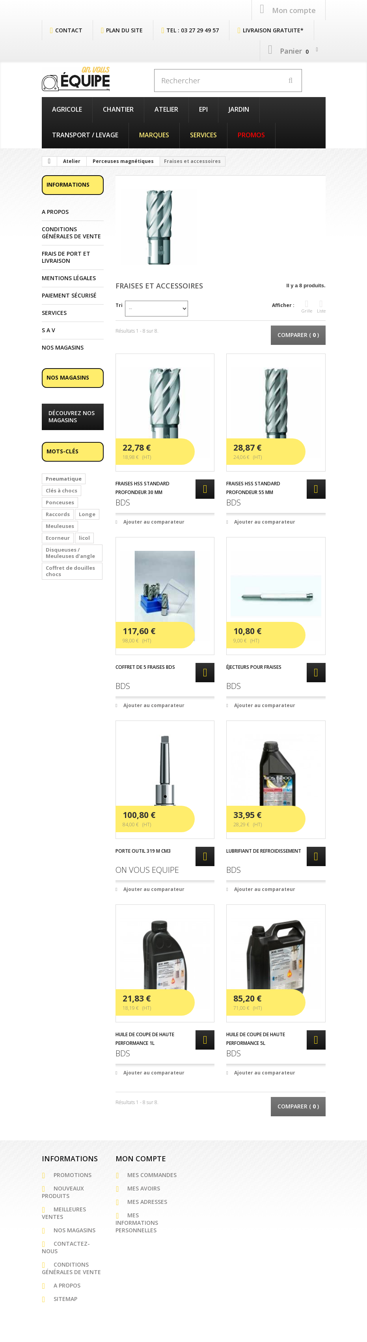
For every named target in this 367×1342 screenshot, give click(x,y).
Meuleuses (60, 525)
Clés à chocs (61, 489)
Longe (87, 513)
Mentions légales (69, 277)
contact (68, 29)
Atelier (166, 108)
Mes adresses (147, 1201)
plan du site (124, 29)
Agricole (67, 108)
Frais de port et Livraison (66, 256)
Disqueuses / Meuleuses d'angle (70, 552)
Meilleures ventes (64, 1212)
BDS (123, 501)
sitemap (65, 1298)
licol (84, 537)
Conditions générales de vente (71, 232)
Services (203, 134)
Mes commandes (152, 1174)
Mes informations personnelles (137, 1222)
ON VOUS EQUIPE (147, 869)
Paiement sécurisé (69, 294)
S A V (48, 329)
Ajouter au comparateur (153, 521)
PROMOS (251, 134)
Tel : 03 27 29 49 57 (192, 29)
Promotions (72, 1174)
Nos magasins (63, 346)
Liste (321, 305)
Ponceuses (60, 501)
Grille (307, 305)
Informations (68, 183)
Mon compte (141, 1157)
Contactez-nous (66, 1246)
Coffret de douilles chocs (70, 570)
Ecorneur (58, 537)
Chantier (118, 108)
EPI (203, 108)
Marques (154, 134)
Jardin (239, 108)
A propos (55, 211)
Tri (119, 304)
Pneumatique (64, 477)
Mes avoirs (143, 1187)
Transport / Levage (85, 134)
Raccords (58, 513)
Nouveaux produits (63, 1191)
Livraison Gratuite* (273, 29)
